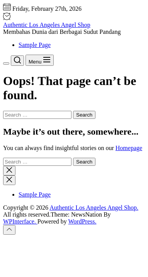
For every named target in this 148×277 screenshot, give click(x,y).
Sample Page (35, 45)
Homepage (129, 148)
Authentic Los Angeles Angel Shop (46, 25)
